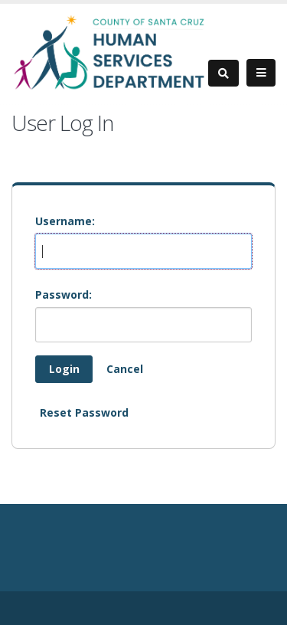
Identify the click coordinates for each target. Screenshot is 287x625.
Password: (63, 294)
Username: (65, 221)
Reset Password (84, 412)
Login (64, 369)
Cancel (124, 369)
